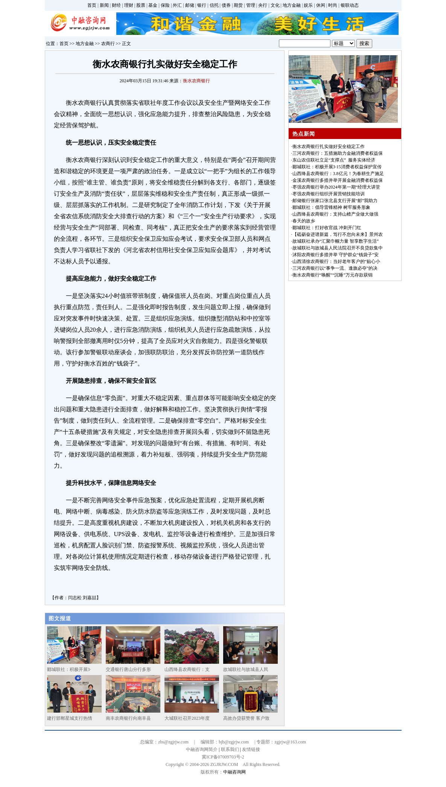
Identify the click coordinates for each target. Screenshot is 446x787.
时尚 (332, 5)
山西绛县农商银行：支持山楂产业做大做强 (335, 214)
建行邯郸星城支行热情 (69, 718)
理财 (128, 5)
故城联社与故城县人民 (245, 669)
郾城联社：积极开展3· (69, 669)
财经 (116, 5)
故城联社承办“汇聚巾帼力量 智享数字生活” (335, 241)
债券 (226, 5)
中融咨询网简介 (202, 749)
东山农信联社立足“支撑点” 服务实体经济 (334, 160)
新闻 (104, 5)
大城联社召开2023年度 (187, 718)
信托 (214, 5)
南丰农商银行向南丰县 (128, 718)
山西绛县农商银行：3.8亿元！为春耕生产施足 (338, 173)
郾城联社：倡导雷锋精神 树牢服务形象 (331, 207)
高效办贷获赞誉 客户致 (246, 718)
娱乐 (308, 5)
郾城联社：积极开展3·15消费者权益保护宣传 (337, 166)
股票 (140, 5)
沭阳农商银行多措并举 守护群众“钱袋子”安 (335, 254)
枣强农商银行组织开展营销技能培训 (328, 193)
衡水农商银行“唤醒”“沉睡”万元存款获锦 (332, 275)
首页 (91, 5)
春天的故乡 (303, 221)
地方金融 (292, 5)
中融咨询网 (234, 772)
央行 (262, 5)
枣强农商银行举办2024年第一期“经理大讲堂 (336, 187)
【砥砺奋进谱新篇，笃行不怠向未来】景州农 (337, 234)
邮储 (189, 5)
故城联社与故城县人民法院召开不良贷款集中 (337, 248)
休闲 (320, 5)
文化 (275, 5)
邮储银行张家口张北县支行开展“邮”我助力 (335, 200)
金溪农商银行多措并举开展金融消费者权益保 (337, 180)
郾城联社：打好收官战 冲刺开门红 (326, 227)
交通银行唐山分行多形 (128, 669)
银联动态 (350, 5)
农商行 (108, 43)
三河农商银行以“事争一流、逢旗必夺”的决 (335, 268)
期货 (238, 5)
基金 (152, 5)
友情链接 (251, 749)
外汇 (177, 5)
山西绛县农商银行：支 (187, 669)
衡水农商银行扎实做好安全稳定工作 (328, 146)
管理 (250, 5)
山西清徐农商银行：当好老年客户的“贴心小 (336, 261)
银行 (201, 5)
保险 (165, 5)
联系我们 (230, 749)
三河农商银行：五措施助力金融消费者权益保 (337, 153)
